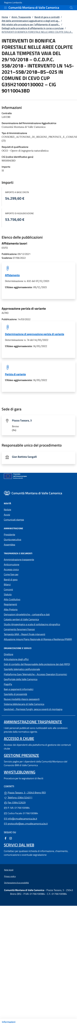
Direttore (8, 654)
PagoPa (20, 684)
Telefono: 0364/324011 (18, 797)
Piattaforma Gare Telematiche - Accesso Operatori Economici (38, 674)
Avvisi (7, 515)
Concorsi (8, 589)
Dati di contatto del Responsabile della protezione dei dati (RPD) (37, 664)
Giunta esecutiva (12, 539)
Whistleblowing (19, 772)
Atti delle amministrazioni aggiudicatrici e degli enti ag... (31, 21)
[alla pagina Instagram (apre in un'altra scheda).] (10, 838)
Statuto (8, 594)
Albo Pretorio (23, 609)
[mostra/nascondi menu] (5, 7)
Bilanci (7, 584)
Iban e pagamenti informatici (18, 689)
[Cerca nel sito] (71, 7)
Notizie (7, 509)
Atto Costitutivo (25, 599)
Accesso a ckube (19, 738)
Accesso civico (11, 569)
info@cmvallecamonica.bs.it (20, 818)
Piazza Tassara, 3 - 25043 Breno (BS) (37, 792)
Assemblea (9, 544)
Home (5, 17)
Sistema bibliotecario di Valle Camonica (36, 704)
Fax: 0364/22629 (15, 802)
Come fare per (11, 574)
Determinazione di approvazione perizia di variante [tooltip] (34, 334)
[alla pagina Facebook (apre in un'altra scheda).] (5, 838)
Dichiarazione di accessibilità (16, 882)
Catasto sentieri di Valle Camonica (21, 619)
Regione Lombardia (13, 2)
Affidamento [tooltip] (12, 275)
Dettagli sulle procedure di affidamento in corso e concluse (33, 28)
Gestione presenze (21, 755)
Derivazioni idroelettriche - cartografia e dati (27, 614)
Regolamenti (10, 604)
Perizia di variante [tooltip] (15, 374)
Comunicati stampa (14, 519)
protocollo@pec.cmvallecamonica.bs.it (26, 823)
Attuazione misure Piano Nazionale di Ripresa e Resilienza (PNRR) (38, 639)
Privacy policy (10, 876)
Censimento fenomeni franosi (19, 629)
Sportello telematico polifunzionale (22, 669)
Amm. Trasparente (21, 17)
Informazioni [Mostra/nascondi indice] (8, 1022)
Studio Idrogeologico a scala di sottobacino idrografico (32, 624)
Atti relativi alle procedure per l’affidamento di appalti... (31, 24)
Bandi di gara (10, 579)
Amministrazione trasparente (19, 559)
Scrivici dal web (19, 845)
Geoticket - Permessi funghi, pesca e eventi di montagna (38, 709)
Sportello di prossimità (15, 694)
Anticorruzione (11, 564)
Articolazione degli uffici (16, 659)
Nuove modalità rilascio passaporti (22, 699)
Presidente (9, 534)
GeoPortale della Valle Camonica (33, 679)
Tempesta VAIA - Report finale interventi (24, 634)
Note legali (8, 869)
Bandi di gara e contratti (47, 17)
